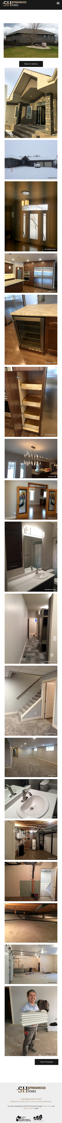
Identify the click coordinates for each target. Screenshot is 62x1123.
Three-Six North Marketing (40, 1101)
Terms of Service (28, 1108)
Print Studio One (22, 1101)
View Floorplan (46, 1062)
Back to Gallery (31, 64)
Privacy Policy (47, 1106)
